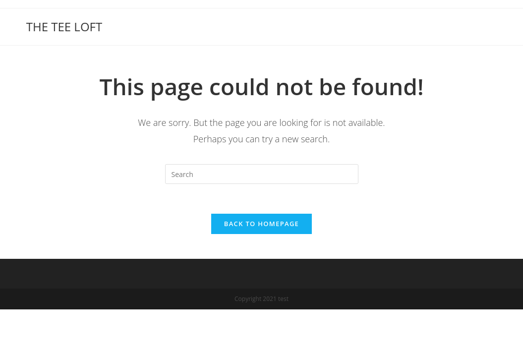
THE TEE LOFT (64, 26)
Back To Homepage (261, 223)
